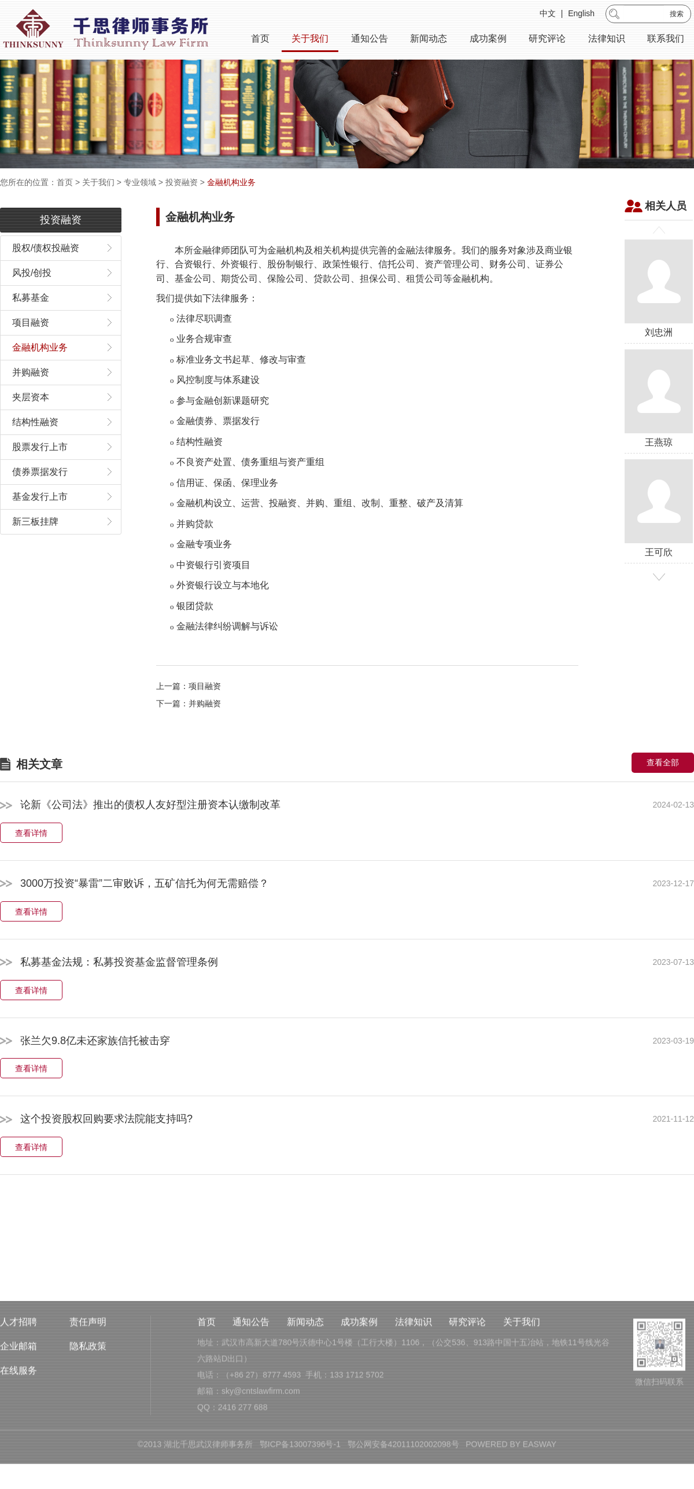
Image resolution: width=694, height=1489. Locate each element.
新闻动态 (428, 40)
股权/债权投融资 (45, 278)
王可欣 (659, 538)
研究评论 (547, 40)
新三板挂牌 (35, 551)
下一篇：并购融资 (188, 734)
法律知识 (606, 40)
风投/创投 (31, 303)
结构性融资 (35, 452)
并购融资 (30, 402)
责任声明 (87, 1390)
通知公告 (369, 40)
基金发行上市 (40, 527)
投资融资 (181, 182)
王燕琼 (659, 428)
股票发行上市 (40, 477)
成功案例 (488, 40)
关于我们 (309, 40)
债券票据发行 (40, 502)
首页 (260, 40)
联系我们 (665, 40)
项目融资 (30, 352)
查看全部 (663, 793)
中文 (548, 15)
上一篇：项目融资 (188, 716)
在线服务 (18, 1438)
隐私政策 (87, 1414)
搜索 (677, 16)
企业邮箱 (18, 1414)
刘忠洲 (659, 318)
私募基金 (30, 328)
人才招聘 (18, 1390)
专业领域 (140, 182)
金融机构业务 (231, 182)
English (581, 15)
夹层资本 (30, 427)
